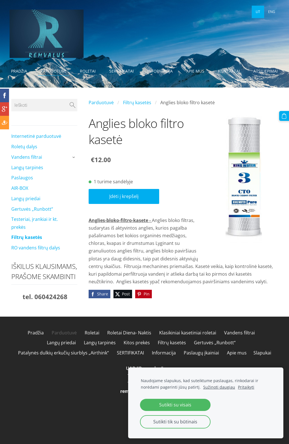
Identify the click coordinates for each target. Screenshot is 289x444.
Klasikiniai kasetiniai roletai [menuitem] (187, 340)
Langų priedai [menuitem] (25, 206)
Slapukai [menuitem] (262, 360)
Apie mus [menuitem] (197, 71)
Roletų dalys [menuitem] (24, 154)
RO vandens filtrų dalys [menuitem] (35, 255)
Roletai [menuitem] (89, 71)
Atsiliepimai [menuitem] (25, 81)
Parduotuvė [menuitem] (55, 71)
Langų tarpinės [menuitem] (27, 175)
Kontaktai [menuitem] (231, 71)
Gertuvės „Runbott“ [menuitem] (32, 216)
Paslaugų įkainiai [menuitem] (201, 360)
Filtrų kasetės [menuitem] (26, 244)
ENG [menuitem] (271, 11)
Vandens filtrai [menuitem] (26, 164)
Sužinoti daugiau (219, 387)
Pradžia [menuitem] (21, 71)
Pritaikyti (246, 387)
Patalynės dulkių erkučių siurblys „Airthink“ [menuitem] (63, 360)
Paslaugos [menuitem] (22, 185)
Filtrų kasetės (137, 110)
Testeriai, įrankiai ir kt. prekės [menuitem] (34, 230)
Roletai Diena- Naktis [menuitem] (129, 340)
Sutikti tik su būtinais (175, 422)
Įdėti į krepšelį (124, 204)
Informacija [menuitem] (161, 71)
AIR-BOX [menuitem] (19, 195)
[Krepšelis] (284, 116)
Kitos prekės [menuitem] (137, 350)
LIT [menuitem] (258, 11)
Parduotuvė (101, 110)
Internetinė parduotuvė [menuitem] (36, 143)
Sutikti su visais (175, 405)
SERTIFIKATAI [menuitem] (123, 71)
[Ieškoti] (44, 112)
